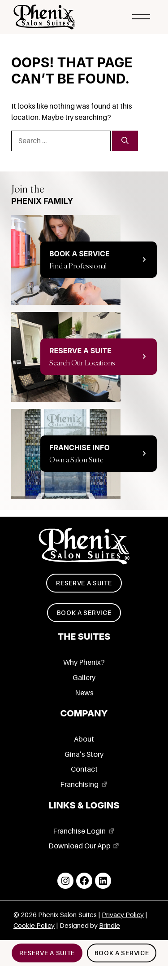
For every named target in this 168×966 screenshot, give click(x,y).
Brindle (109, 925)
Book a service (84, 612)
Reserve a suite (84, 583)
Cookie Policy (34, 925)
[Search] (125, 141)
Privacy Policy (123, 914)
